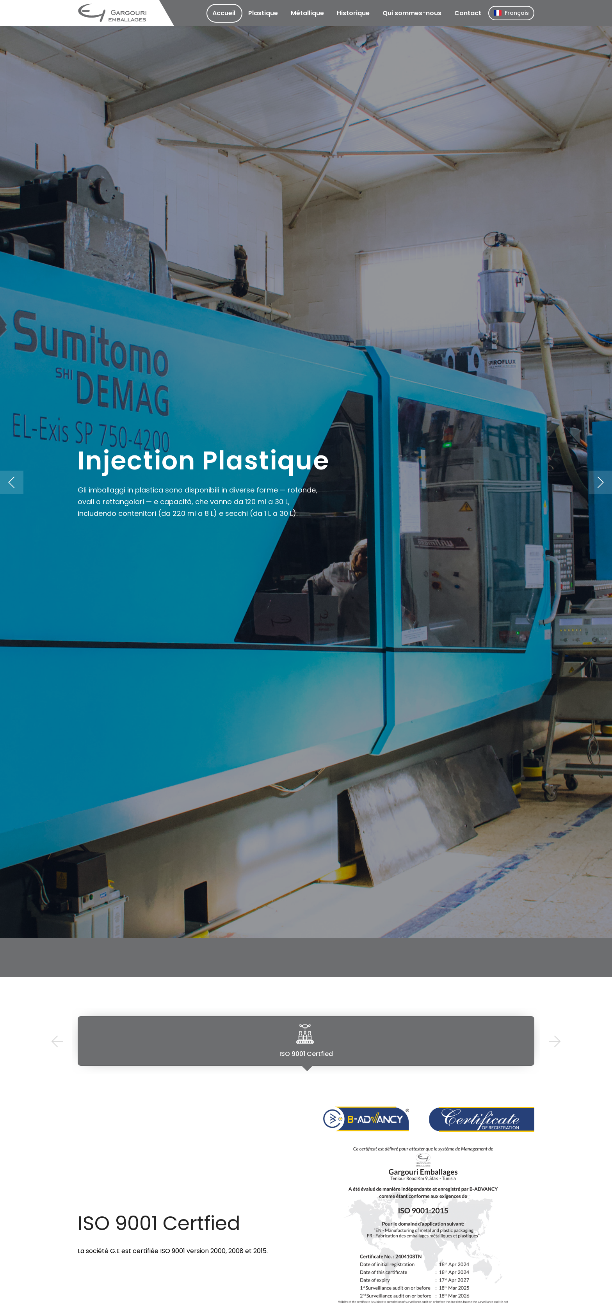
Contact (467, 13)
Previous (57, 1041)
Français (511, 13)
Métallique (307, 13)
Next (555, 1041)
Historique (353, 13)
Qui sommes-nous (411, 13)
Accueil (223, 13)
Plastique (263, 13)
